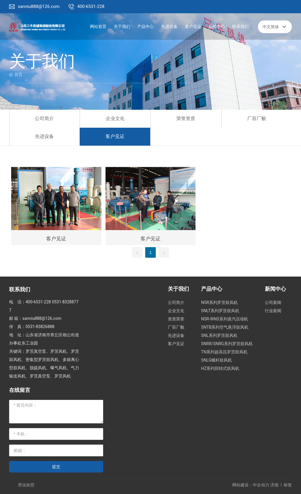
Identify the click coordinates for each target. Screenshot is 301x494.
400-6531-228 (91, 6)
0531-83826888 (40, 326)
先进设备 (44, 136)
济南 (274, 485)
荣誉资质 (185, 118)
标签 (288, 485)
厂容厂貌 (256, 118)
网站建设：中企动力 (250, 485)
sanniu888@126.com (39, 6)
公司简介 (44, 118)
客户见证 (115, 136)
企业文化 (115, 118)
